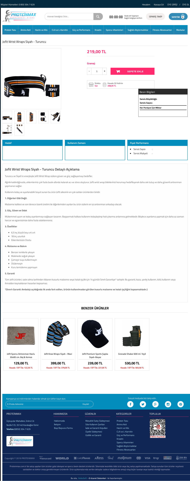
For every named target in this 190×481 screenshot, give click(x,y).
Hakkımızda (59, 420)
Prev (8, 78)
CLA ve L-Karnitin (60, 30)
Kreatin (98, 30)
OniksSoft (82, 478)
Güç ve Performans (81, 30)
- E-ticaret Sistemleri (97, 478)
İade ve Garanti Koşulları (96, 428)
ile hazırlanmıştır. (114, 478)
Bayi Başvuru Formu (63, 428)
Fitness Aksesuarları (162, 30)
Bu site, (74, 478)
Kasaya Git (159, 4)
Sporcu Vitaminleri (114, 30)
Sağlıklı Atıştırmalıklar (138, 30)
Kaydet (86, 404)
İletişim (57, 424)
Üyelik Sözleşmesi (93, 431)
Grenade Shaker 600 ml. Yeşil (132, 353)
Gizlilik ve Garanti (93, 435)
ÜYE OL (185, 4)
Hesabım (146, 4)
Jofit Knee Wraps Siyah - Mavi (58, 353)
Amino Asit (26, 30)
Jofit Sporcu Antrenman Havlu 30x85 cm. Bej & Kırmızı (21, 355)
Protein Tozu (10, 30)
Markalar (180, 30)
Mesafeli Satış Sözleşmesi (97, 420)
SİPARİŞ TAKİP (155, 16)
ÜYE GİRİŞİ (172, 4)
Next (55, 78)
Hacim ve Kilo (41, 30)
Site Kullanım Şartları (95, 424)
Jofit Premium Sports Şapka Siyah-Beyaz (95, 355)
